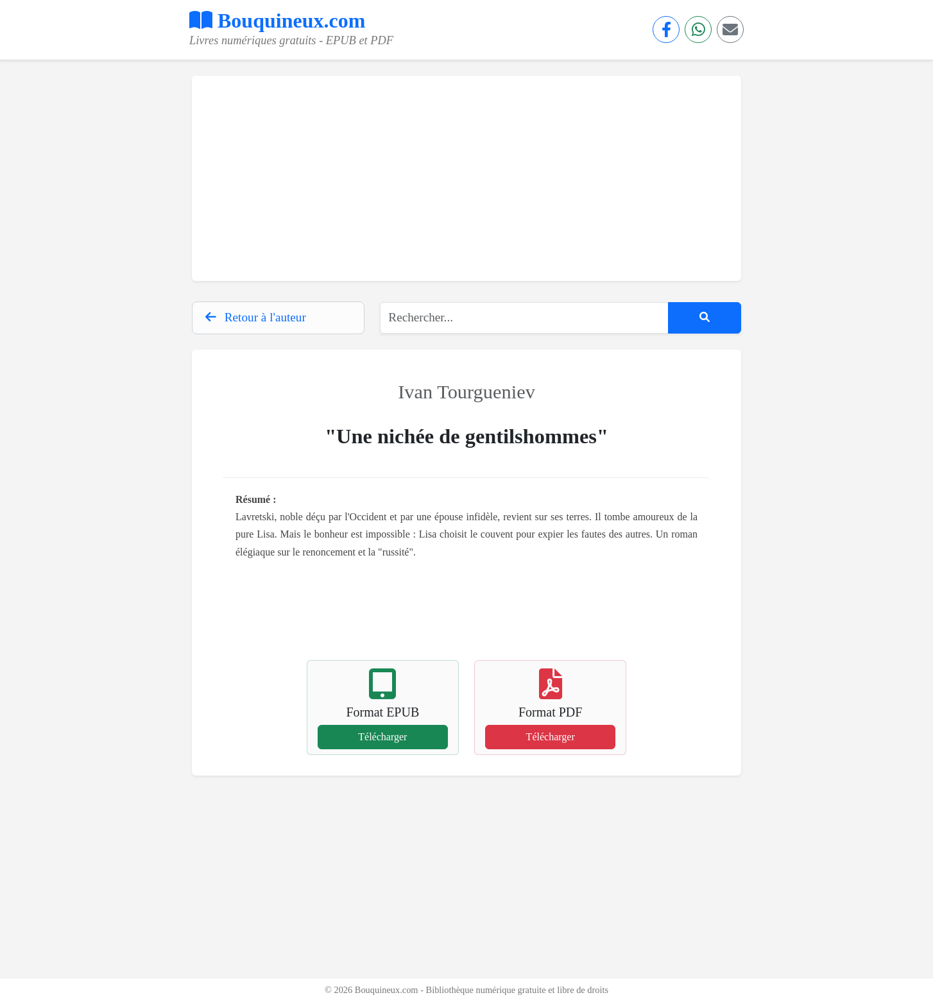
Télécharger (382, 736)
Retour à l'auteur (255, 317)
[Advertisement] (466, 178)
